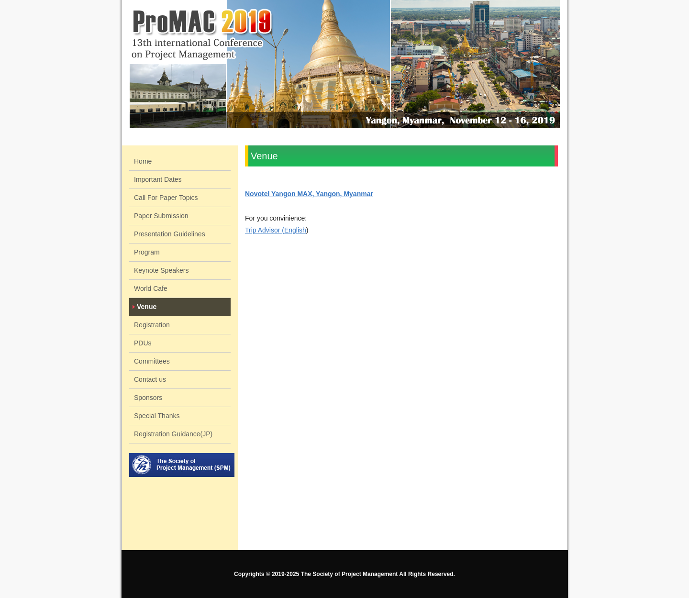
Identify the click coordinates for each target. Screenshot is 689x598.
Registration (152, 325)
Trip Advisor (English (275, 230)
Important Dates (158, 179)
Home (143, 161)
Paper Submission (161, 216)
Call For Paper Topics (166, 197)
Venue (146, 306)
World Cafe (150, 288)
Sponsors (148, 397)
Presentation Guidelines (169, 234)
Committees (152, 361)
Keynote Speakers (161, 270)
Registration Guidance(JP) (173, 434)
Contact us (150, 379)
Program (147, 252)
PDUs (143, 343)
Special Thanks (156, 416)
